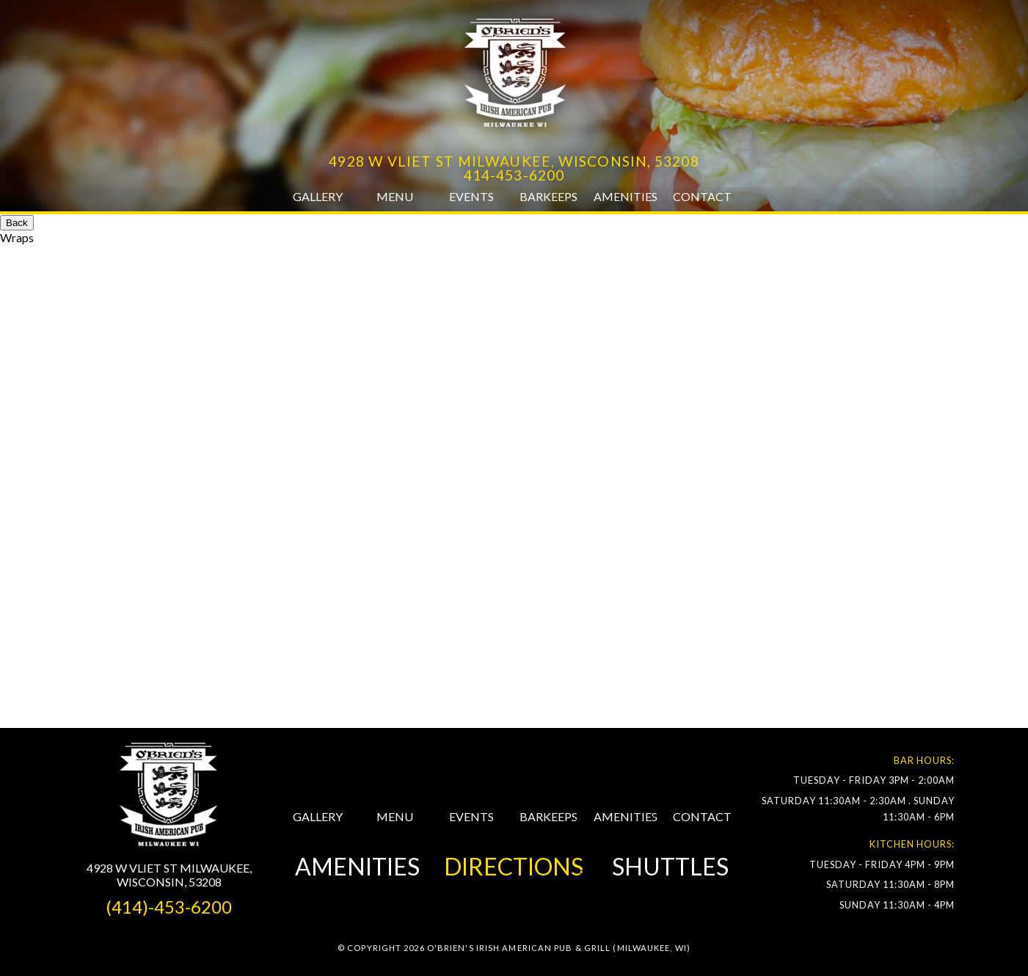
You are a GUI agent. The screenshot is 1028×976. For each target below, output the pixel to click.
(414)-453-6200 (169, 906)
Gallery (318, 196)
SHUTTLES (670, 866)
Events (471, 196)
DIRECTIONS (513, 866)
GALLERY (318, 816)
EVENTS (471, 816)
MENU (394, 816)
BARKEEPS (548, 816)
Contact (702, 196)
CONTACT (702, 816)
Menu (394, 196)
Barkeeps (548, 196)
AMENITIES (625, 816)
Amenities (625, 196)
